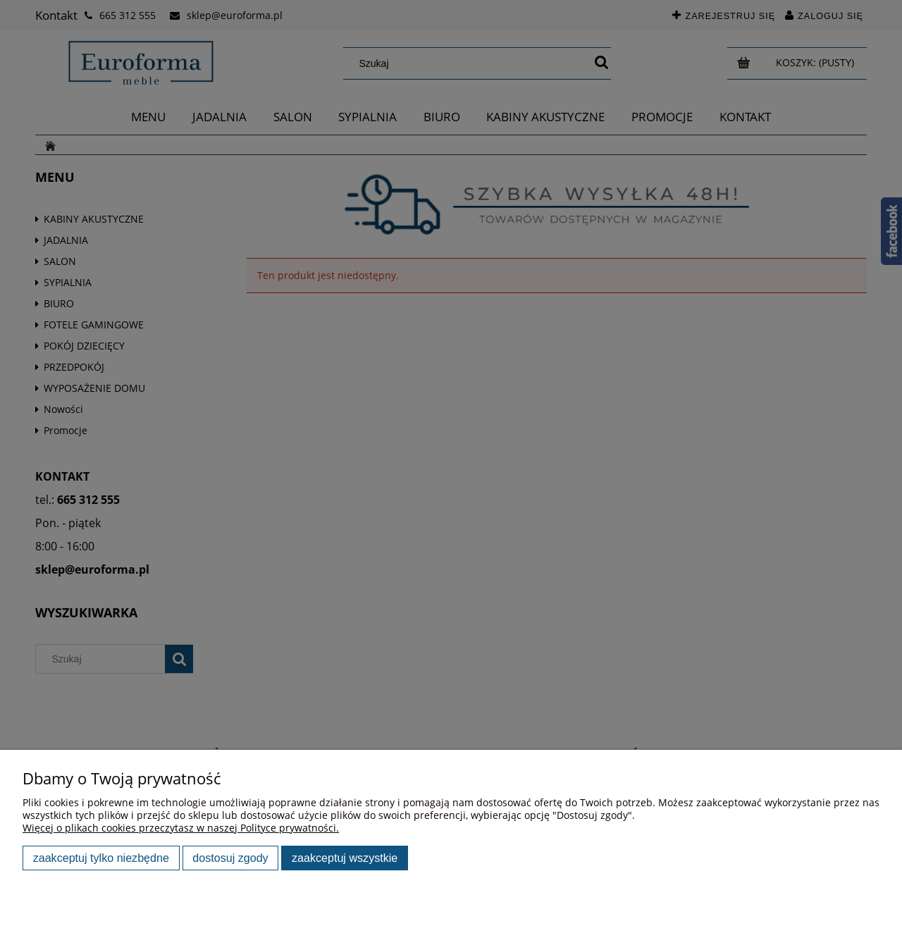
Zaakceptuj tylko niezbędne (101, 857)
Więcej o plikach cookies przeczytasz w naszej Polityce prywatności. (181, 827)
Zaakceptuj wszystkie (344, 857)
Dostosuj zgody (230, 857)
